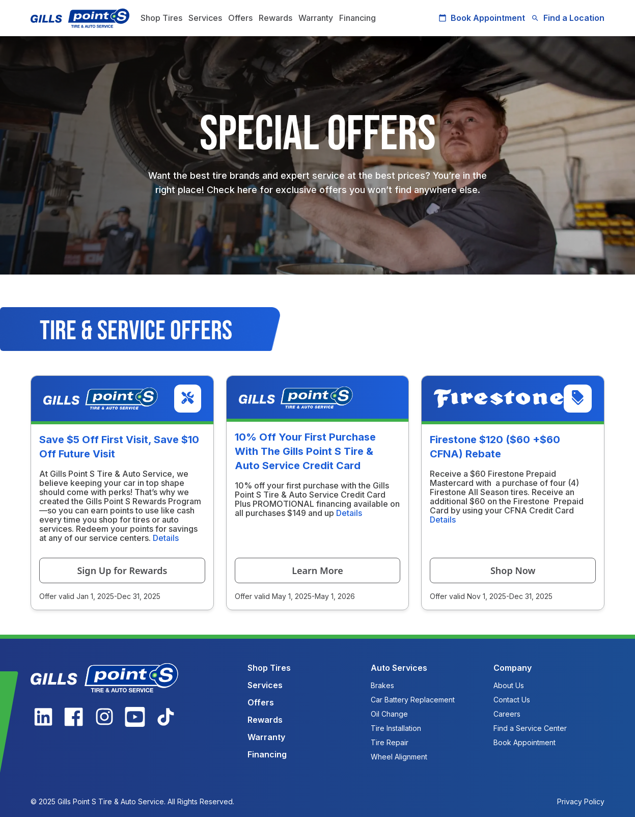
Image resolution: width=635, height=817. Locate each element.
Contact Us (511, 699)
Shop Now (512, 570)
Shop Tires (161, 18)
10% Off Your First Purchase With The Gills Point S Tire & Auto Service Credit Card (305, 451)
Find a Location (567, 18)
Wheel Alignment (399, 756)
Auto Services (399, 668)
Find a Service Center (530, 728)
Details (166, 538)
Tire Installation (396, 728)
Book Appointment (481, 18)
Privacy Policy (580, 801)
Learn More (317, 570)
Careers (506, 714)
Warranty (315, 18)
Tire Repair (389, 742)
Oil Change (389, 714)
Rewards (275, 18)
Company (512, 668)
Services (205, 18)
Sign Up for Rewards (122, 570)
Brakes (382, 685)
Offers (240, 18)
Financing (357, 18)
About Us (508, 685)
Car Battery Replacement (413, 699)
